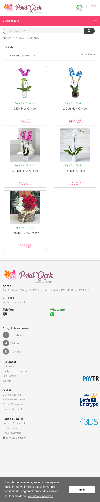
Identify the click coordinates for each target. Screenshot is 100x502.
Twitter (11, 343)
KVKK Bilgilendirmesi (14, 399)
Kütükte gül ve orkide (25, 233)
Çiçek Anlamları (12, 432)
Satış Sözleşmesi (12, 409)
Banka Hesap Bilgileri (15, 371)
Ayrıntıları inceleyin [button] (40, 496)
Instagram (13, 351)
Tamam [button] (81, 489)
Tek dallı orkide (75, 170)
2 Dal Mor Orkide (25, 108)
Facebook (13, 335)
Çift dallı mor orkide (25, 170)
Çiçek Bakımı (10, 428)
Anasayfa (8, 37)
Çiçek (22, 37)
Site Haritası (9, 375)
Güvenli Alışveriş (12, 394)
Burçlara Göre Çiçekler (15, 423)
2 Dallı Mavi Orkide (75, 108)
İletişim (7, 380)
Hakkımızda (9, 366)
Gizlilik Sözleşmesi (13, 404)
